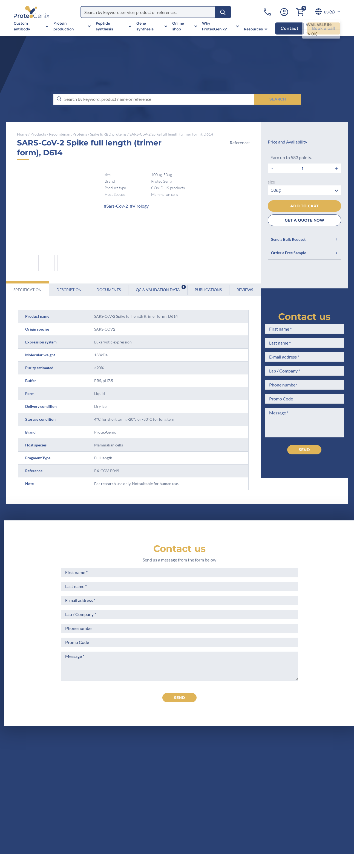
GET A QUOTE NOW (304, 220)
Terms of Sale (183, 763)
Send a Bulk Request (304, 239)
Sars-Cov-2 (117, 205)
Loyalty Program (186, 810)
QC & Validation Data (161, 288)
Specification (27, 289)
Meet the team (130, 783)
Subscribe (319, 805)
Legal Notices (183, 773)
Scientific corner (132, 793)
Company (125, 773)
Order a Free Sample (304, 252)
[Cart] (300, 12)
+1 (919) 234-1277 (36, 799)
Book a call (323, 28)
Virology (141, 205)
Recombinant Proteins (68, 134)
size (271, 181)
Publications (208, 289)
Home (22, 134)
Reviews (245, 289)
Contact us (304, 316)
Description (69, 289)
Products (38, 134)
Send (304, 449)
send (179, 697)
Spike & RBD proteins (108, 134)
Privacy (123, 813)
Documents (108, 289)
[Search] (223, 12)
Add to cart (304, 206)
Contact (289, 28)
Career (122, 803)
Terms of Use (183, 783)
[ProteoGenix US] (31, 12)
